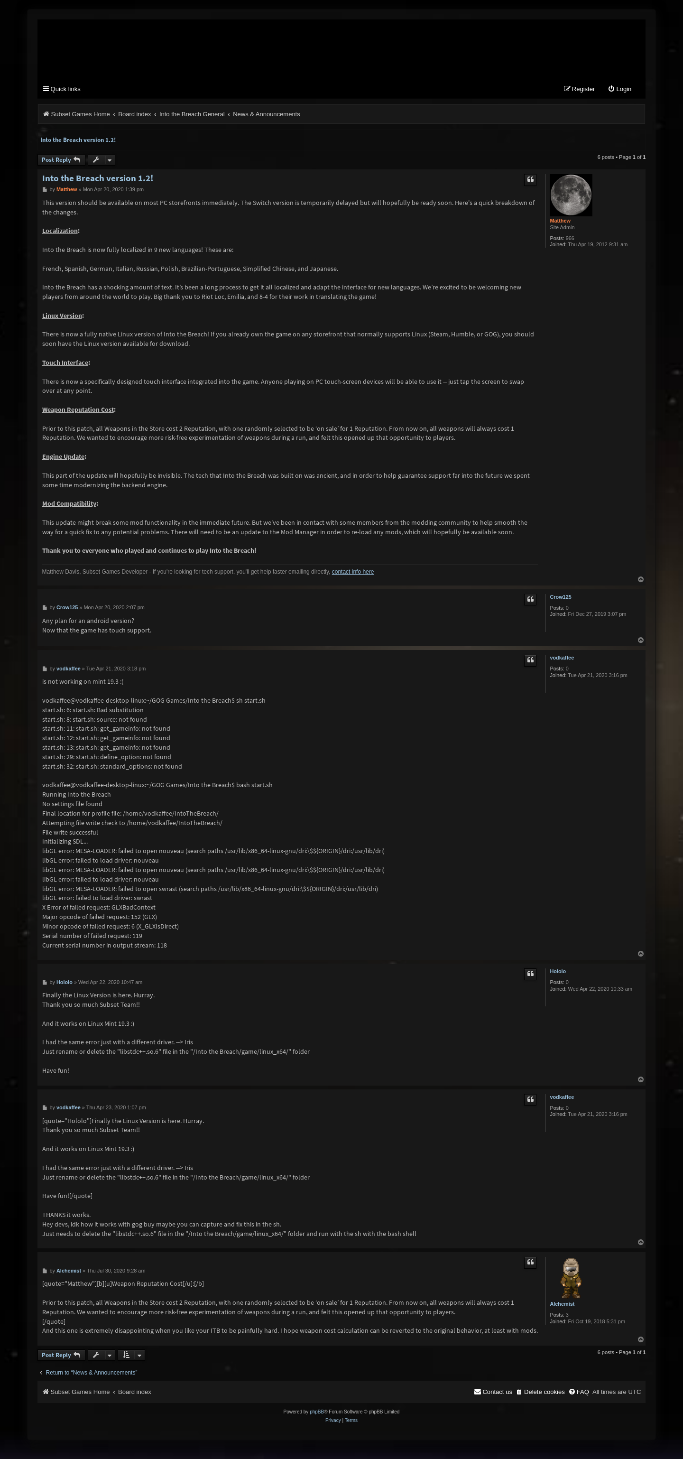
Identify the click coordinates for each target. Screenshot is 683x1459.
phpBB (317, 1412)
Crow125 (560, 597)
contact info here (353, 572)
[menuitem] (619, 90)
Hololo (558, 972)
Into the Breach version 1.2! (78, 140)
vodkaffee (562, 658)
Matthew (560, 221)
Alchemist (562, 1304)
